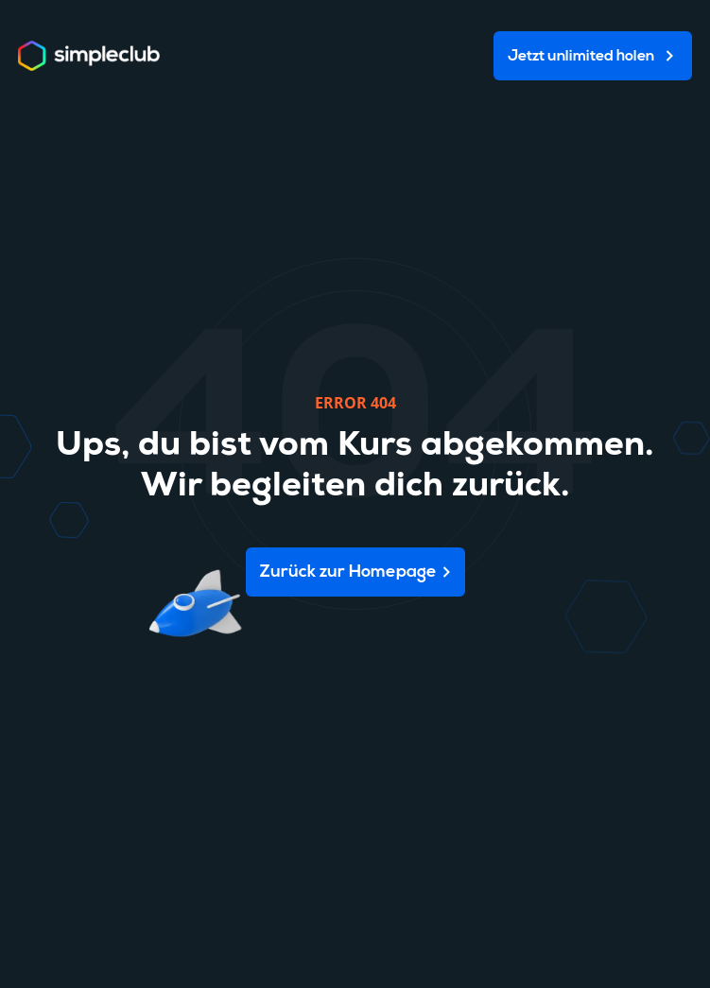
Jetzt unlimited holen (581, 56)
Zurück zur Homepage (348, 572)
